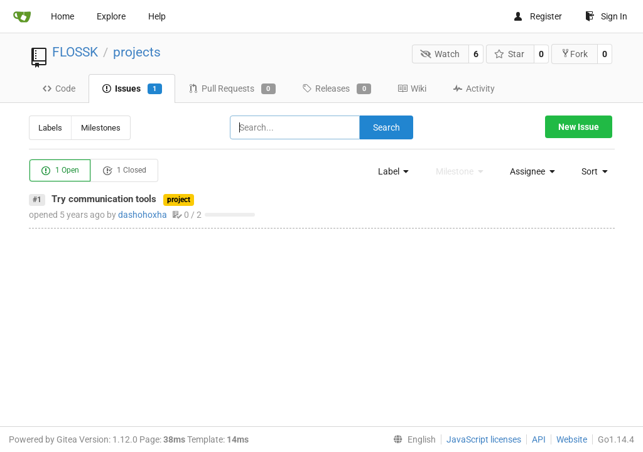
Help (157, 16)
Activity (474, 88)
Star (509, 54)
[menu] (390, 171)
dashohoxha (142, 215)
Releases (336, 89)
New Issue (578, 127)
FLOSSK (75, 52)
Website (571, 439)
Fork (574, 53)
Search (386, 127)
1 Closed (124, 171)
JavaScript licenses (483, 439)
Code (58, 88)
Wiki (411, 88)
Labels (50, 127)
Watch (440, 54)
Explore (111, 16)
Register (537, 16)
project (178, 199)
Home (62, 16)
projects (137, 52)
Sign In (606, 16)
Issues (132, 89)
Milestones (101, 127)
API (539, 439)
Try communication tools (103, 199)
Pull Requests (232, 89)
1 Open (60, 171)
